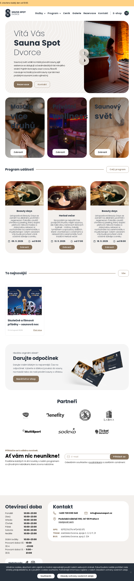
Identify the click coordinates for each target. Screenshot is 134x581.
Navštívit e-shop (26, 378)
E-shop (117, 13)
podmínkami (95, 462)
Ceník (66, 13)
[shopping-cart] (126, 13)
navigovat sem (66, 522)
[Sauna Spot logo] (15, 13)
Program (53, 13)
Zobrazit (18, 152)
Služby (39, 13)
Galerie (76, 13)
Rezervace (89, 13)
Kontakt (103, 13)
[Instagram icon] (33, 563)
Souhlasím (46, 576)
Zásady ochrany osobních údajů (77, 576)
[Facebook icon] (27, 563)
